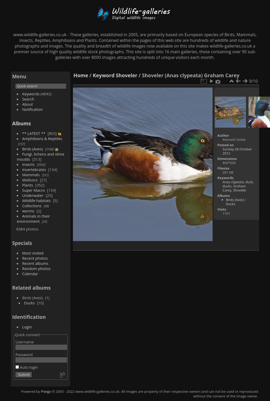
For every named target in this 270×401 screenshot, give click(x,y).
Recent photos (35, 258)
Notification (32, 109)
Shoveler (126, 75)
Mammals (31, 174)
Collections (32, 205)
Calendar (30, 273)
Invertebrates (34, 169)
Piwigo (46, 391)
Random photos (36, 268)
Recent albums (35, 263)
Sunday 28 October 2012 (237, 151)
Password (24, 354)
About (27, 104)
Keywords (31, 93)
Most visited (33, 253)
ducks (227, 186)
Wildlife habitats (36, 200)
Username (25, 341)
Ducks (29, 302)
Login (27, 326)
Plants (27, 185)
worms (28, 210)
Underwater (32, 195)
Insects (28, 164)
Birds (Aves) (32, 148)
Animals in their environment (33, 218)
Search (28, 99)
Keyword (104, 75)
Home (80, 75)
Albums (21, 123)
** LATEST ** (34, 133)
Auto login (27, 367)
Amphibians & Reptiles (42, 138)
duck (249, 182)
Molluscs (30, 179)
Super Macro (33, 190)
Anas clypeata (233, 182)
